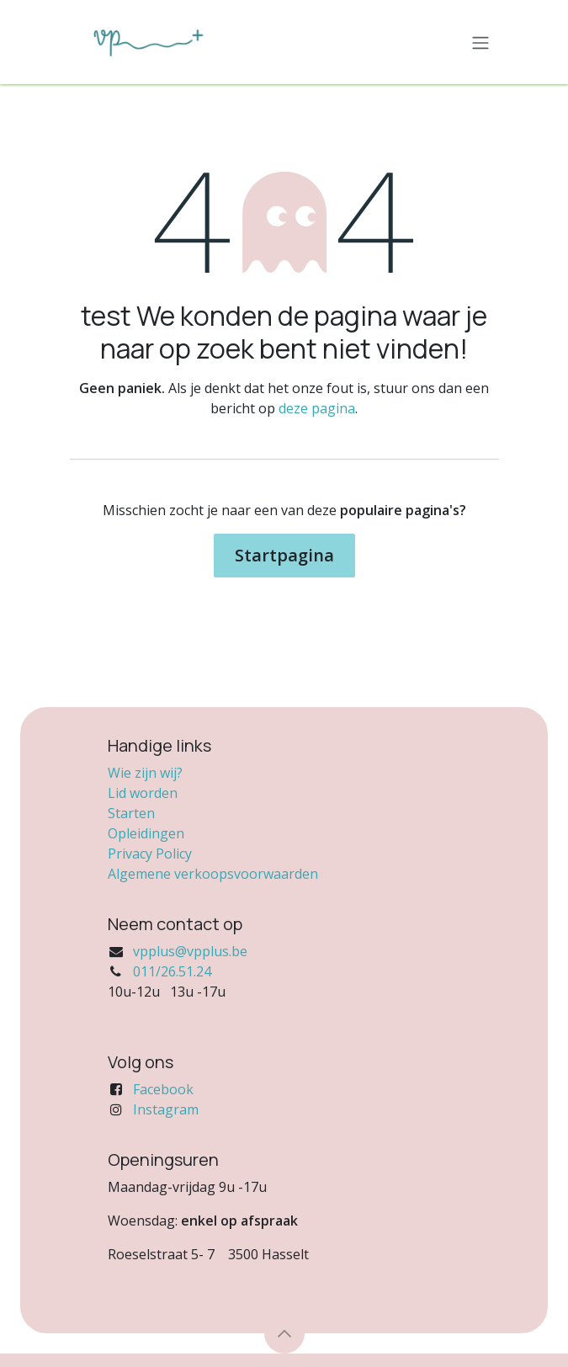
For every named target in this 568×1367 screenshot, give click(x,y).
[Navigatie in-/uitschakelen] (480, 42)
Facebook (163, 1089)
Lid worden (143, 793)
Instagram (166, 1109)
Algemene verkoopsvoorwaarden (213, 873)
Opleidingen (146, 833)
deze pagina (317, 408)
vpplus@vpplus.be (190, 951)
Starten (131, 813)
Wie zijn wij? (145, 772)
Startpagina (284, 555)
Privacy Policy (150, 853)
